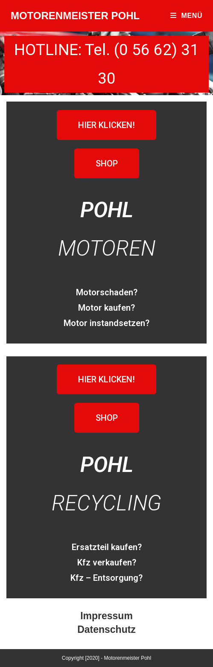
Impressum (106, 615)
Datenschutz (106, 629)
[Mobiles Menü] (186, 16)
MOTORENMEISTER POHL (75, 15)
